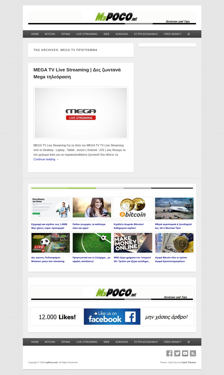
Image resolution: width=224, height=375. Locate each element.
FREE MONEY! (172, 34)
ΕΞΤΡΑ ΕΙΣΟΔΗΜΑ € (146, 34)
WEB (106, 34)
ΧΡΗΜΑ (65, 34)
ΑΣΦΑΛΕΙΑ (121, 34)
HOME (35, 34)
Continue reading (46, 159)
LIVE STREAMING (86, 34)
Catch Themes (188, 362)
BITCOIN (50, 34)
